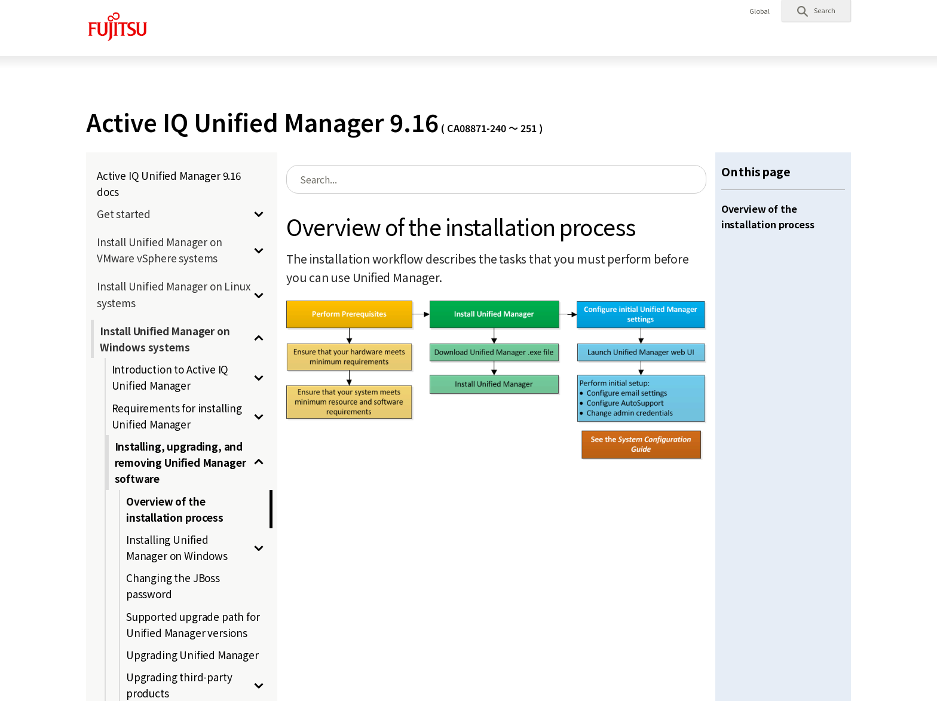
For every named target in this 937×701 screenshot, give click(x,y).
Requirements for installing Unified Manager (177, 415)
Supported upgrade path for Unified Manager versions (193, 624)
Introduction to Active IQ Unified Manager (170, 377)
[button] (816, 11)
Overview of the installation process (174, 509)
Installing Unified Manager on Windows (177, 547)
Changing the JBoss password (173, 585)
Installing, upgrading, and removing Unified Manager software (180, 462)
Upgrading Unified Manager (192, 654)
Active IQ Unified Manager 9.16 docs (169, 183)
